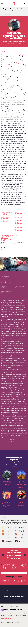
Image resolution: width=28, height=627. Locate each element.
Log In (25, 3)
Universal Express (6, 250)
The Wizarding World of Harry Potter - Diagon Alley (7, 237)
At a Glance (7, 14)
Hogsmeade (5, 59)
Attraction (8, 41)
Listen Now (7, 618)
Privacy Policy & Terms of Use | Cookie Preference (12, 622)
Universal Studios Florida (18, 41)
